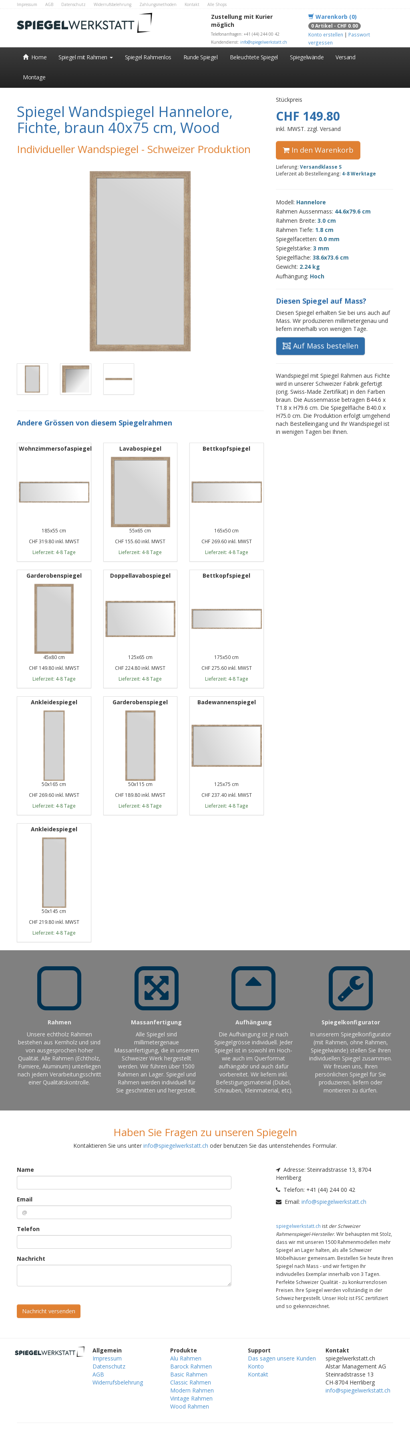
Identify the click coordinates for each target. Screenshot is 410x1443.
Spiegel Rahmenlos (148, 57)
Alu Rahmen (185, 1358)
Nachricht (31, 1258)
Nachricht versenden (48, 1311)
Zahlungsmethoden (158, 4)
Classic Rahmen (190, 1382)
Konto (256, 1366)
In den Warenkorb (318, 150)
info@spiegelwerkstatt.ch (263, 42)
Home (34, 57)
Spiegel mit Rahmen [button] (85, 57)
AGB (49, 4)
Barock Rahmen (191, 1366)
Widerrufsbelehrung (112, 4)
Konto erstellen (325, 34)
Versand (345, 57)
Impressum (27, 4)
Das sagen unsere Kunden (282, 1358)
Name (25, 1169)
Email (24, 1199)
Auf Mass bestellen (320, 346)
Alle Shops (217, 4)
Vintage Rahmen (191, 1398)
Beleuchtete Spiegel (254, 57)
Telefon (28, 1229)
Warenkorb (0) (332, 16)
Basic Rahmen (188, 1374)
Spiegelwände (307, 57)
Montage (34, 77)
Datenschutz (73, 4)
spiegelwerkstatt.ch (298, 1226)
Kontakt (192, 4)
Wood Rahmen (189, 1406)
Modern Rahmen (192, 1390)
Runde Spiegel (200, 57)
